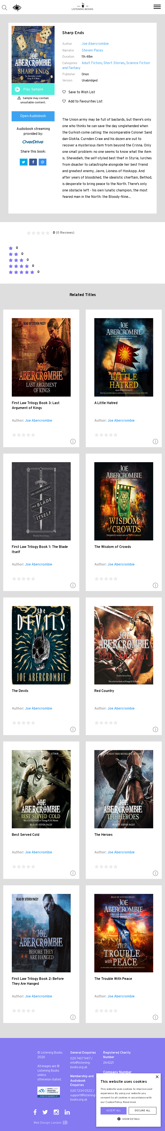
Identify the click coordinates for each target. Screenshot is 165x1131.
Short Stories (114, 63)
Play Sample (33, 89)
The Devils (20, 691)
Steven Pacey (92, 50)
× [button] (157, 1077)
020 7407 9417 (80, 1059)
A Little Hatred (106, 403)
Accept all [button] (113, 1110)
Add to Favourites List (82, 101)
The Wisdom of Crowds (112, 547)
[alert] (128, 1100)
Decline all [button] (142, 1110)
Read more (129, 1102)
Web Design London (47, 1123)
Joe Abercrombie (95, 44)
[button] (157, 7)
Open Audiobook (33, 116)
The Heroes (103, 835)
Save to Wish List (78, 92)
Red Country (104, 691)
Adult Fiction (92, 63)
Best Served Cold (25, 835)
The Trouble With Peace (113, 979)
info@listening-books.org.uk (80, 1065)
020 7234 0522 (81, 1091)
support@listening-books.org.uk (83, 1097)
